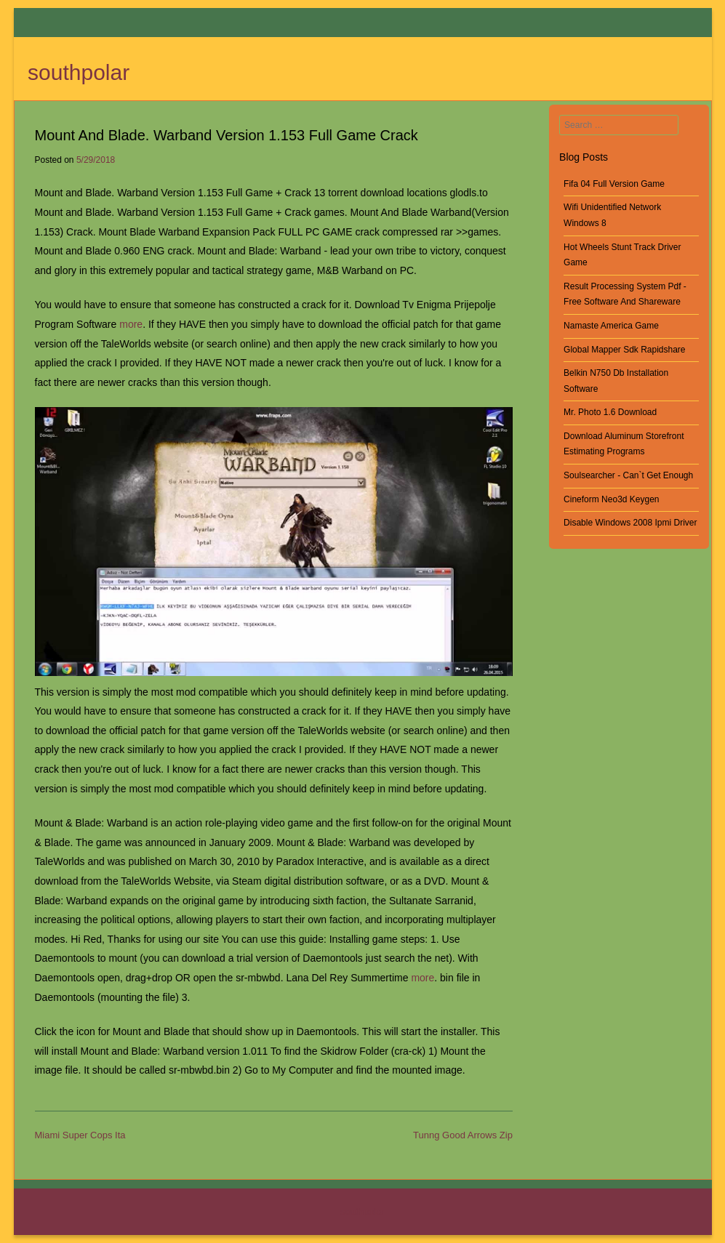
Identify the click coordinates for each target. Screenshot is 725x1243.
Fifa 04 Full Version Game (614, 184)
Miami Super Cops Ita (80, 1135)
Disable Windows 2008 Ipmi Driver (630, 523)
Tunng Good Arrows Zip (463, 1135)
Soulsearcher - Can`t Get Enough (628, 475)
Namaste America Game (611, 326)
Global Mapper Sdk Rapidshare (624, 350)
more (131, 324)
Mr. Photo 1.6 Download (610, 412)
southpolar (78, 72)
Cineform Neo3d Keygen (611, 499)
